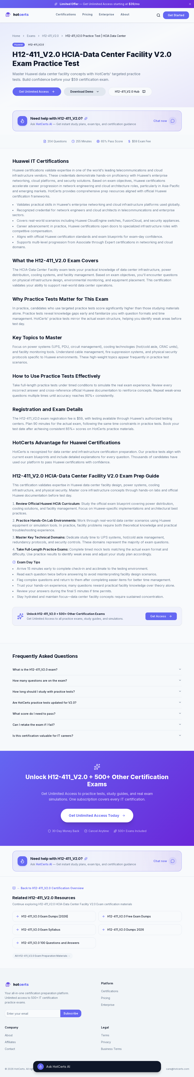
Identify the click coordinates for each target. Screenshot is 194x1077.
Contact (10, 1049)
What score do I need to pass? (97, 713)
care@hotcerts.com (177, 1068)
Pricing (87, 14)
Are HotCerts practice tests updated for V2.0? (97, 702)
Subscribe (71, 1013)
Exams (31, 35)
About (124, 14)
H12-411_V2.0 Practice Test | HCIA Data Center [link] (96, 35)
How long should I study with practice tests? (97, 691)
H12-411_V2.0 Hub (130, 91)
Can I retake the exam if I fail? (97, 724)
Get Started (176, 15)
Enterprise (106, 14)
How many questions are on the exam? (97, 680)
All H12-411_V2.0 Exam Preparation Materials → (42, 955)
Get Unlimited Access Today (97, 815)
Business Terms (111, 1049)
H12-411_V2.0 (50, 35)
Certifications (66, 14)
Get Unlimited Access (37, 91)
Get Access (161, 616)
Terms (105, 1035)
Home (16, 35)
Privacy (106, 1042)
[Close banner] (190, 4)
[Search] (158, 15)
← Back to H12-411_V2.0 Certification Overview (48, 888)
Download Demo (84, 91)
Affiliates (10, 1042)
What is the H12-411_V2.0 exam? (97, 669)
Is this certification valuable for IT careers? (97, 735)
